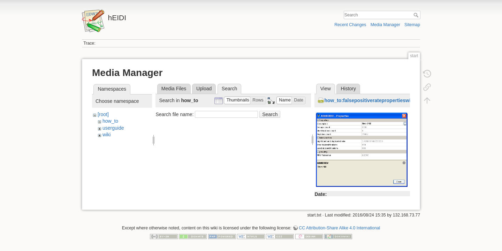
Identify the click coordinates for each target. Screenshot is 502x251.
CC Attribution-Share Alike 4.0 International (339, 225)
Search (416, 15)
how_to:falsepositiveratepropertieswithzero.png (379, 100)
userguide (113, 128)
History (348, 88)
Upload (204, 88)
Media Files (174, 88)
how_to (110, 121)
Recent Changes (350, 24)
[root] (103, 114)
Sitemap (412, 24)
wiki (106, 134)
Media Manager (385, 24)
